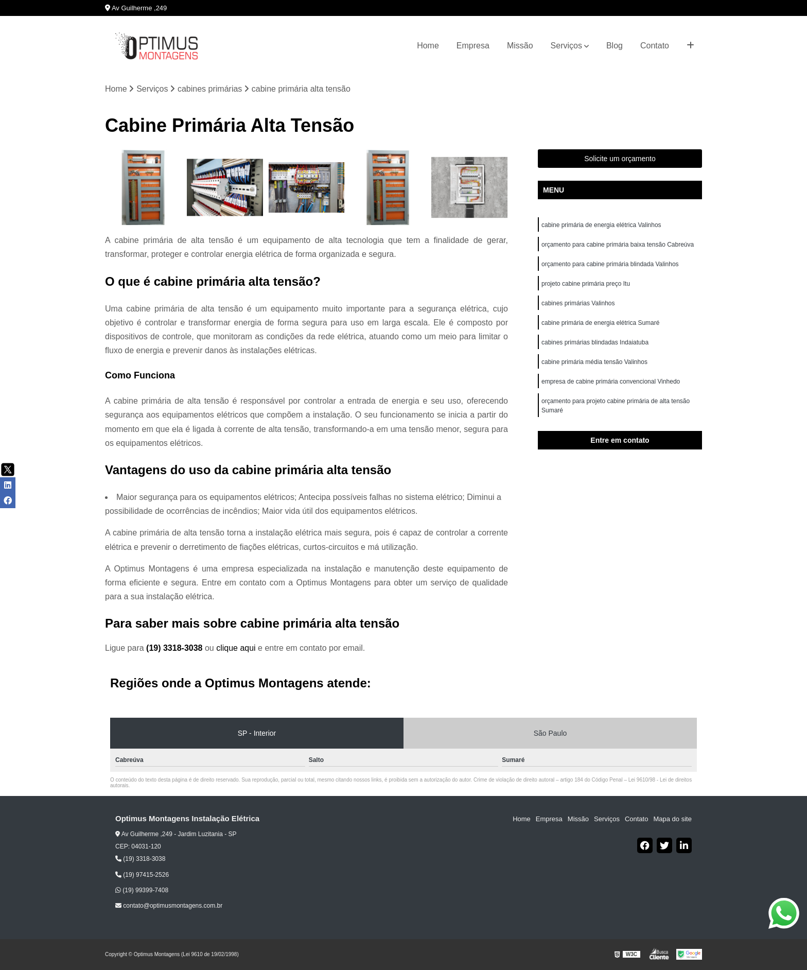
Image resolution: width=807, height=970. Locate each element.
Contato (654, 45)
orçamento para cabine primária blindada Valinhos (610, 264)
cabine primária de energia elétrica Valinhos (602, 225)
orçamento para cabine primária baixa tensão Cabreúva (617, 244)
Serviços (566, 45)
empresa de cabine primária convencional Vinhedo (611, 381)
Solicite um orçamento (620, 158)
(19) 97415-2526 (142, 874)
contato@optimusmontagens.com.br (168, 905)
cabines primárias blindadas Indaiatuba (595, 342)
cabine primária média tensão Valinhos (595, 362)
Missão (520, 45)
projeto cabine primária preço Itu (586, 283)
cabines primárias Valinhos (579, 303)
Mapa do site (672, 819)
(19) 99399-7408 (141, 890)
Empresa (473, 45)
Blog (614, 45)
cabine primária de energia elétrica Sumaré (600, 322)
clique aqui (236, 648)
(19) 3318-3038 (175, 648)
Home (428, 45)
